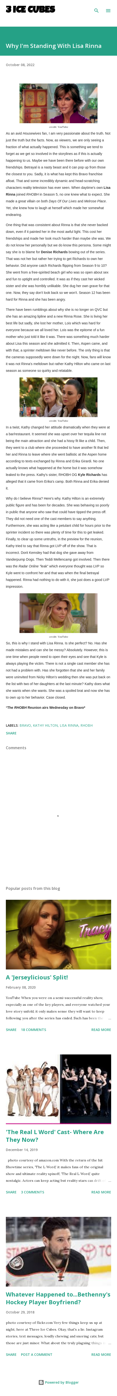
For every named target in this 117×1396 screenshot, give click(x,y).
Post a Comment (36, 1354)
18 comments (33, 1029)
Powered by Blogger (58, 1382)
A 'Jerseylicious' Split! (37, 977)
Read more (101, 1029)
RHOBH (86, 725)
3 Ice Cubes (30, 10)
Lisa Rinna (69, 725)
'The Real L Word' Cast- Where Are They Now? (55, 1136)
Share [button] (11, 733)
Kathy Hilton (45, 725)
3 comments (32, 1192)
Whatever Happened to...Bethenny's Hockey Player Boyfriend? (58, 1298)
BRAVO (25, 725)
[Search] (96, 9)
